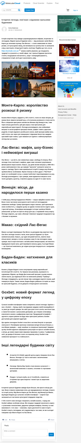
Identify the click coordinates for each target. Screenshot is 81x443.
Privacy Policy (62, 112)
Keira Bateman (13, 28)
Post (57, 3)
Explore (49, 3)
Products (27, 3)
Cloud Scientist (38, 3)
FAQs (74, 115)
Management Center (65, 115)
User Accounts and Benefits (67, 109)
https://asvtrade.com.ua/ (10, 51)
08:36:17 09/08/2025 (15, 30)
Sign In (75, 10)
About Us (61, 106)
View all (69, 78)
